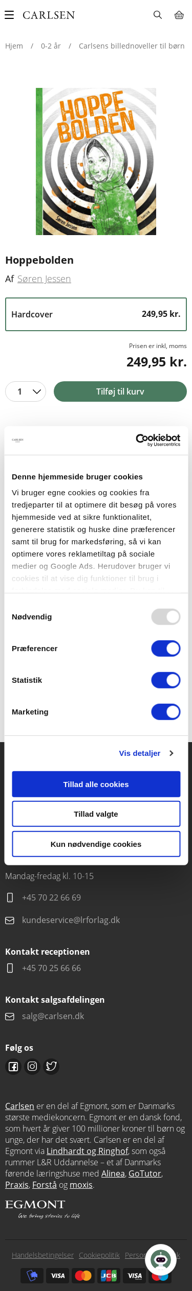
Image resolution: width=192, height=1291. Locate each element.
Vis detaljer (140, 753)
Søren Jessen (44, 278)
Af (9, 278)
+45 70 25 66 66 (51, 968)
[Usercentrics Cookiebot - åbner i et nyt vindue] (136, 440)
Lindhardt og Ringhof (87, 1151)
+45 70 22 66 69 (51, 897)
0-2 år (51, 46)
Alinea (113, 1173)
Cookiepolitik (99, 1255)
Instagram (32, 1066)
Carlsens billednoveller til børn (132, 46)
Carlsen (19, 1106)
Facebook (13, 1066)
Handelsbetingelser (43, 1255)
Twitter (51, 1066)
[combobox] (25, 391)
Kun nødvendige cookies (96, 843)
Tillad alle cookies (96, 783)
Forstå (44, 1184)
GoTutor (145, 1173)
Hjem (14, 46)
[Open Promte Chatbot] (161, 1260)
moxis (81, 1184)
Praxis (17, 1184)
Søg (157, 15)
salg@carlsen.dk (54, 1016)
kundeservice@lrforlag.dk (71, 920)
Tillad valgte (96, 814)
